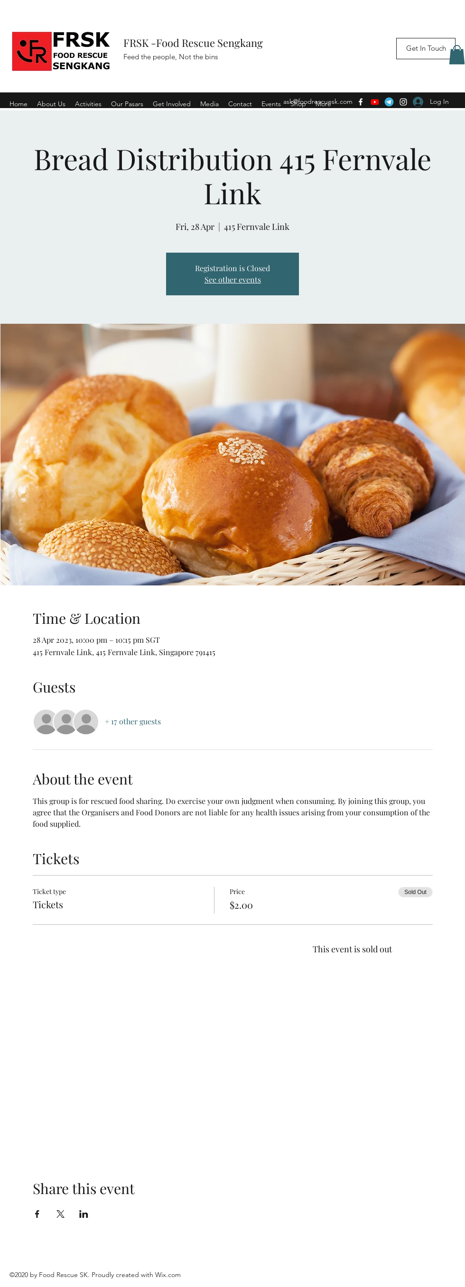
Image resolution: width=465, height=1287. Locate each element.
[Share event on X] (60, 1214)
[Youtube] (375, 102)
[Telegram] (389, 102)
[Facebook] (360, 102)
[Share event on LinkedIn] (83, 1214)
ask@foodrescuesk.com (318, 101)
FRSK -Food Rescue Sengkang (194, 43)
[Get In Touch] (426, 48)
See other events (233, 279)
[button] (457, 54)
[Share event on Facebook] (37, 1214)
